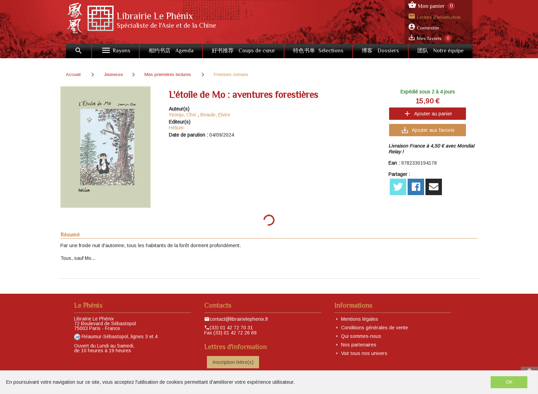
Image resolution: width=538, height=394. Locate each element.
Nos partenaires (358, 344)
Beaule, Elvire (215, 114)
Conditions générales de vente (374, 327)
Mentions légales (359, 319)
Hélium (176, 127)
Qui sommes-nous (361, 336)
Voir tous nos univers (364, 353)
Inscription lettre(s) (233, 362)
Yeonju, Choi (182, 114)
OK (509, 382)
